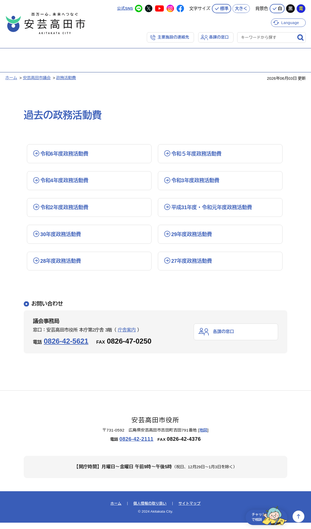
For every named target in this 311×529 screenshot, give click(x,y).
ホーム (11, 77)
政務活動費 (66, 77)
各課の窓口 (219, 37)
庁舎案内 (127, 336)
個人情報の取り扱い (150, 510)
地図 (203, 436)
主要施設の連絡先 (173, 37)
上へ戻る (298, 516)
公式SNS (125, 8)
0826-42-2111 (136, 445)
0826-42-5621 (66, 347)
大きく (241, 8)
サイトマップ (189, 510)
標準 (224, 8)
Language (290, 22)
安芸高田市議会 (37, 77)
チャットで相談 (266, 516)
